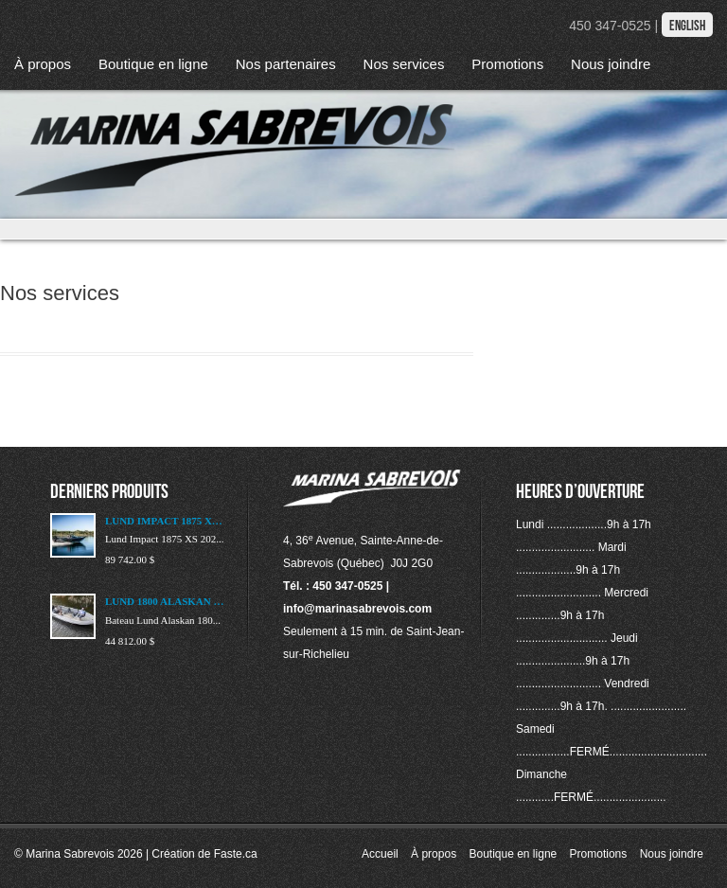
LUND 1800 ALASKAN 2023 (165, 601)
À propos (42, 64)
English (687, 25)
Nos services (404, 64)
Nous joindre (610, 64)
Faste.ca (235, 854)
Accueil (380, 854)
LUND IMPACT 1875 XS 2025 (165, 520)
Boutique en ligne (153, 64)
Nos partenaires (286, 64)
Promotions (507, 64)
